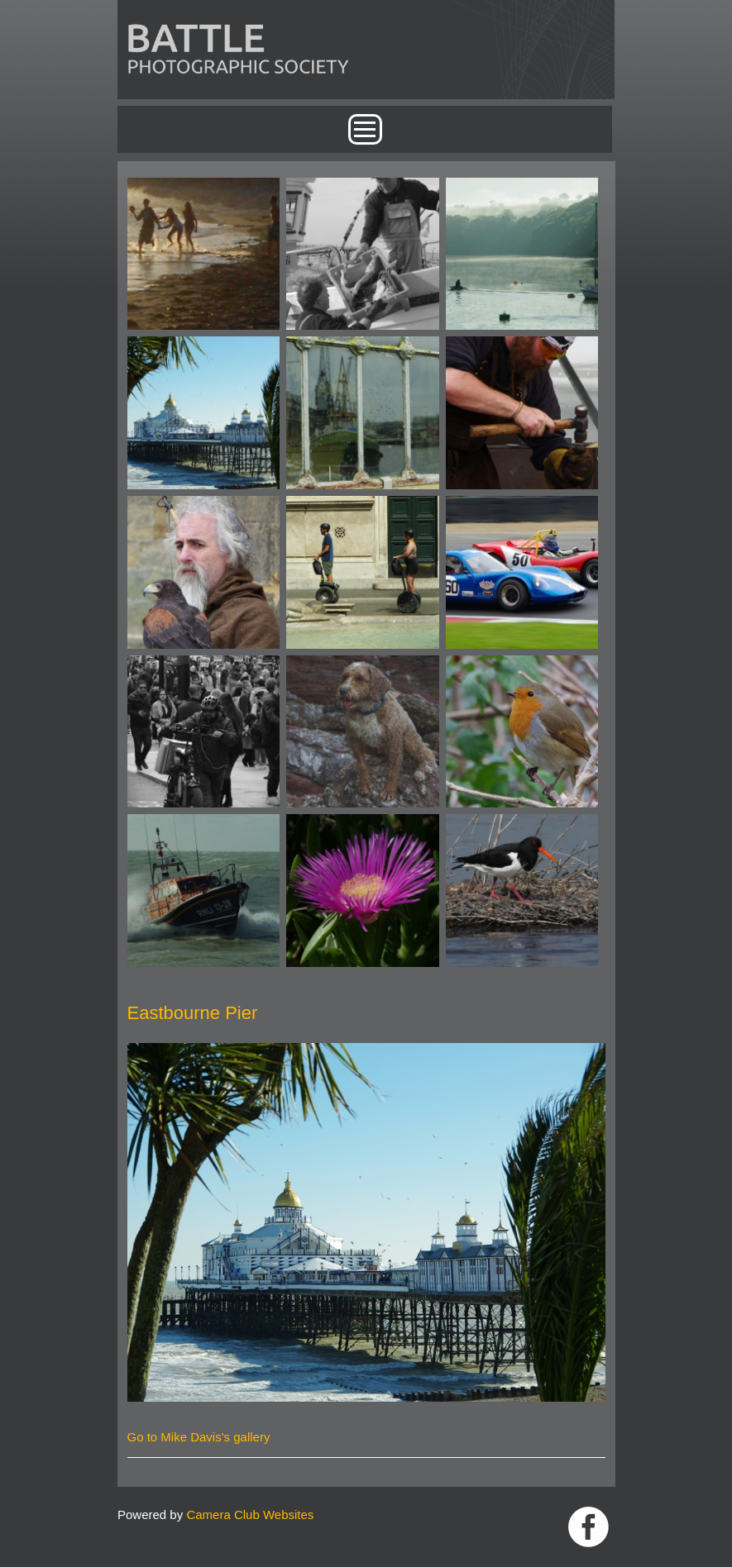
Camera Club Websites (249, 1514)
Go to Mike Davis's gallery (198, 1437)
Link (588, 1527)
